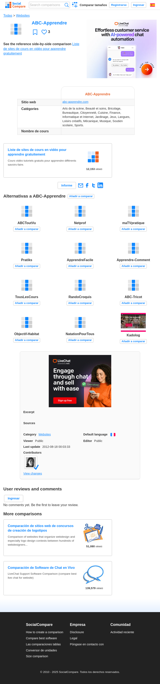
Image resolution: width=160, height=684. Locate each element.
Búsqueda (67, 5)
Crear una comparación (75, 5)
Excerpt (28, 412)
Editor (87, 441)
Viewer (28, 441)
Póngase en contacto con (87, 644)
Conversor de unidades (41, 650)
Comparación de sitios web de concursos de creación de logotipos (41, 528)
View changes (32, 473)
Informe (66, 185)
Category (29, 434)
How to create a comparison (44, 632)
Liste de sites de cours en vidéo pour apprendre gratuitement (41, 48)
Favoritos (35, 32)
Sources (29, 423)
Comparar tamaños (93, 5)
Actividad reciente (122, 632)
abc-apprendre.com (75, 101)
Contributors (32, 452)
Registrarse (119, 4)
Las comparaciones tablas (43, 644)
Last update (31, 446)
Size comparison (37, 656)
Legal (73, 638)
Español (152, 5)
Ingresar (138, 4)
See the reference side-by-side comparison (37, 44)
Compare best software (41, 638)
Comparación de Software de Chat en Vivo (41, 567)
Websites (23, 15)
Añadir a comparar (81, 196)
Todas (7, 15)
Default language (95, 434)
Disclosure (77, 632)
